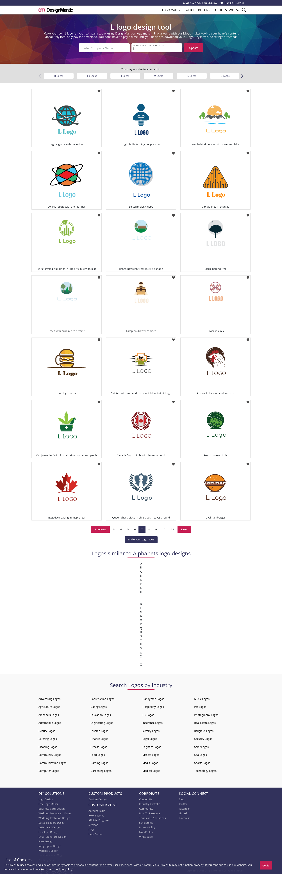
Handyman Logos (153, 698)
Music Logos (202, 698)
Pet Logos (200, 706)
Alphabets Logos (48, 714)
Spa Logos (200, 754)
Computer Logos (48, 770)
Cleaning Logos (47, 746)
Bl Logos (58, 75)
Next (184, 528)
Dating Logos (98, 706)
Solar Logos (201, 746)
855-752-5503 (210, 2)
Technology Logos (205, 770)
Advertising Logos (49, 698)
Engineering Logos (101, 722)
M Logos (158, 75)
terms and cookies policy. (57, 869)
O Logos (225, 75)
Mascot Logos (150, 754)
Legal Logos (149, 738)
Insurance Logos (152, 722)
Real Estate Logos (205, 722)
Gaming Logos (99, 762)
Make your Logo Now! (141, 538)
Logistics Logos (151, 746)
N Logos (191, 75)
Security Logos (203, 738)
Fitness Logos (98, 746)
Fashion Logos (99, 730)
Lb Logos (92, 75)
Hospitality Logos (153, 706)
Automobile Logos (49, 722)
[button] (242, 75)
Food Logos (97, 754)
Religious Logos (203, 730)
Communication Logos (52, 762)
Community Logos (49, 754)
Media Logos (150, 762)
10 (163, 528)
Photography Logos (206, 714)
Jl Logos (125, 75)
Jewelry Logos (151, 730)
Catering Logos (47, 738)
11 (172, 528)
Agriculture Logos (49, 706)
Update (193, 48)
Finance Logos (99, 738)
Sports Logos (202, 762)
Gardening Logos (101, 770)
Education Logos (100, 714)
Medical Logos (151, 770)
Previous (100, 528)
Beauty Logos (46, 730)
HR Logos (148, 714)
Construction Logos (102, 698)
